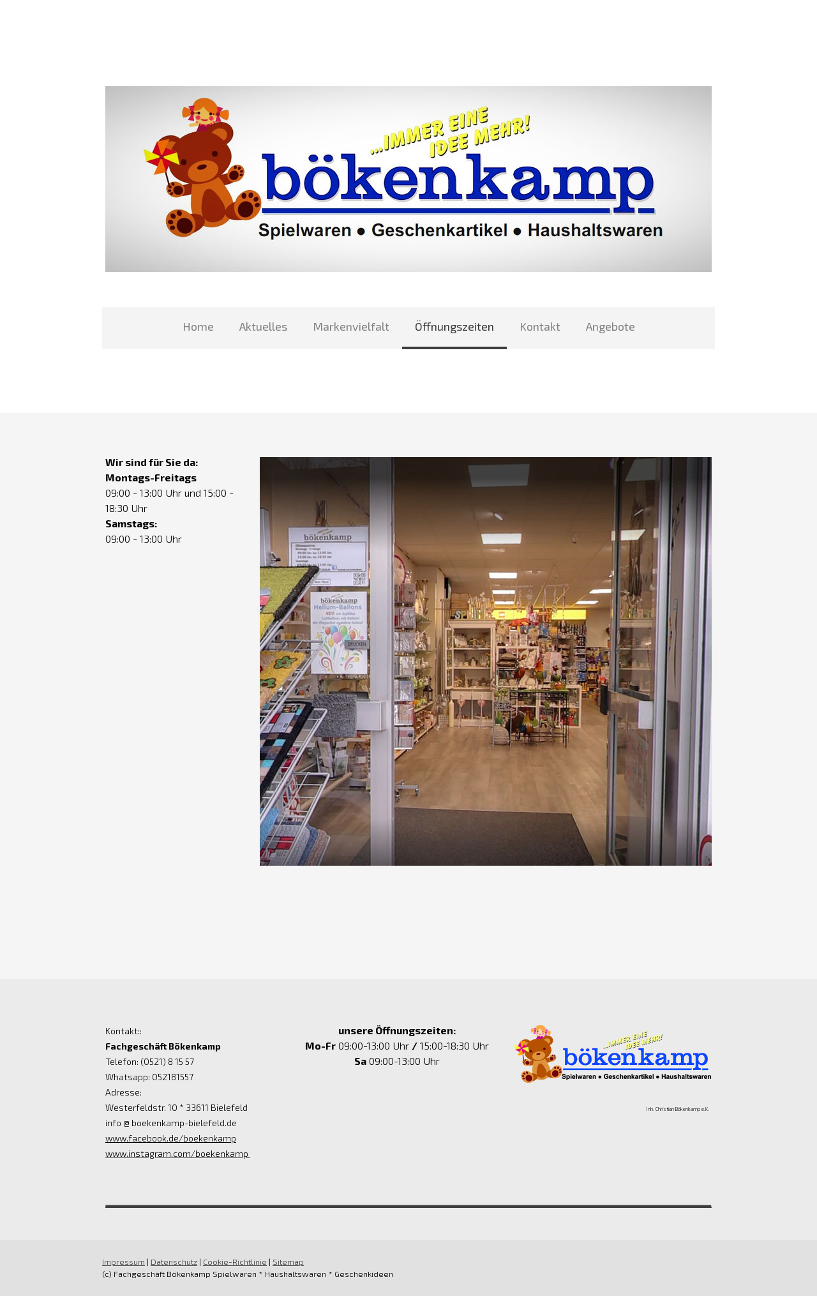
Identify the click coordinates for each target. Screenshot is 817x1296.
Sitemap (288, 1261)
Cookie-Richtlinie (235, 1261)
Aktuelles (263, 326)
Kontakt (540, 326)
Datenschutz (174, 1261)
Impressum (123, 1261)
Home (198, 326)
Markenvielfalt (351, 326)
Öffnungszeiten (454, 326)
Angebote (610, 326)
